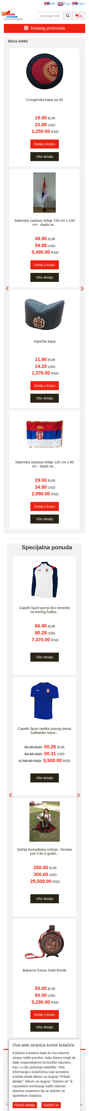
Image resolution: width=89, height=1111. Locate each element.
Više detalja (44, 156)
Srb (49, 3)
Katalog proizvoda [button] (44, 28)
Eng (64, 3)
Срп (78, 3)
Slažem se (51, 1105)
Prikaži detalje (24, 1105)
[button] (5, 286)
